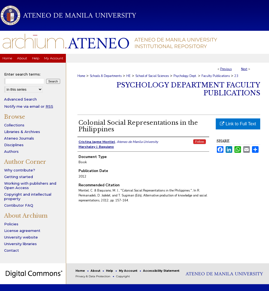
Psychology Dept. (185, 76)
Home (81, 76)
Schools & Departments (106, 76)
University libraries (20, 244)
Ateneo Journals (19, 138)
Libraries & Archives (22, 131)
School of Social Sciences (152, 76)
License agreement (22, 230)
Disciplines (14, 145)
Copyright (123, 276)
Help (110, 271)
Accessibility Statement (161, 271)
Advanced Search (20, 99)
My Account (128, 271)
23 (236, 76)
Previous (226, 69)
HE (128, 76)
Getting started (18, 176)
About (96, 271)
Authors (11, 151)
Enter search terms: (22, 74)
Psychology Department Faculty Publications (188, 89)
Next (244, 69)
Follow (199, 141)
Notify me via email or (28, 106)
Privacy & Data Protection (93, 276)
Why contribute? (19, 170)
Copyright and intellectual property (27, 196)
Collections (14, 125)
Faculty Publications (215, 76)
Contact (11, 250)
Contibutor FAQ (18, 205)
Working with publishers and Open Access (30, 185)
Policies (11, 224)
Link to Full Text (238, 123)
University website (21, 237)
